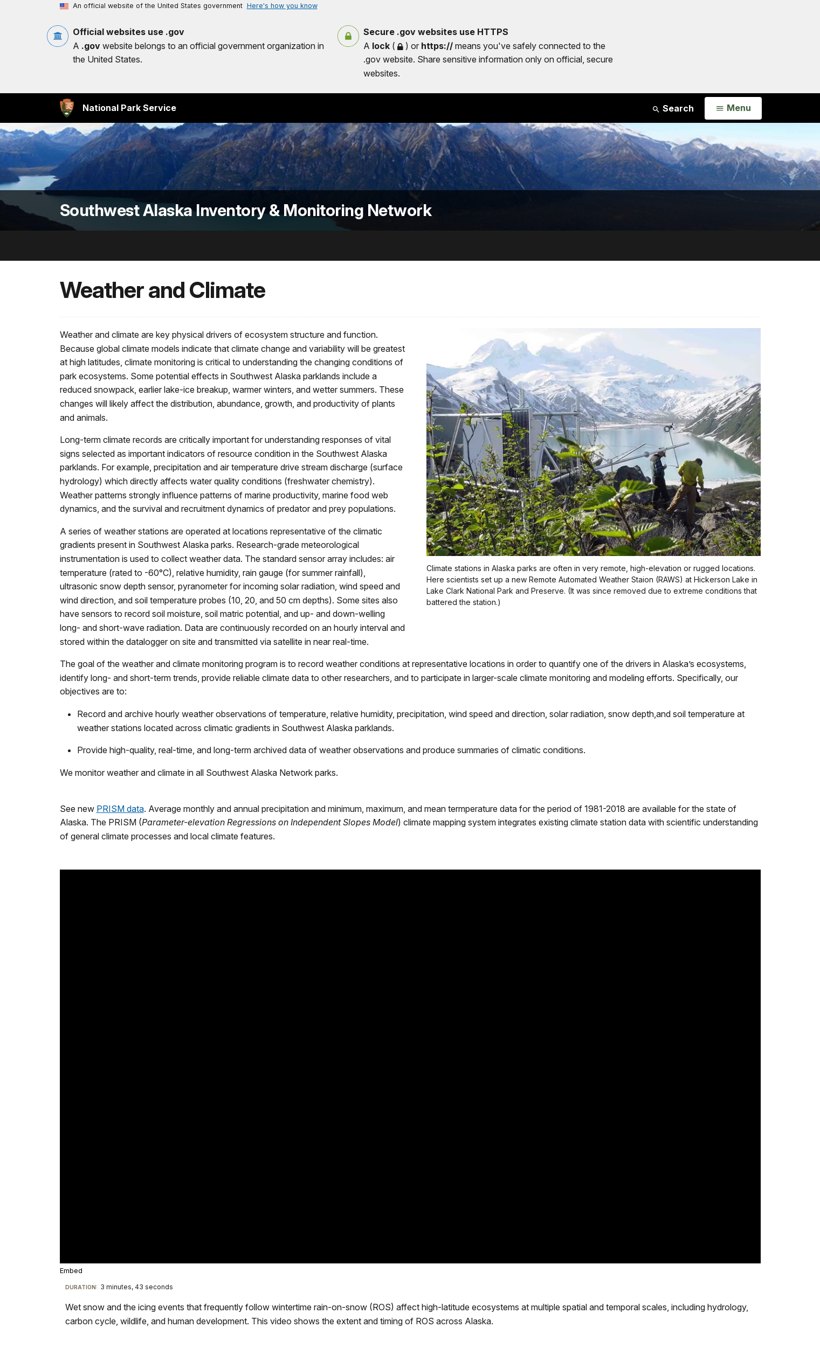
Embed (71, 1271)
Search (673, 108)
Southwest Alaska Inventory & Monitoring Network (246, 210)
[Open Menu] (733, 108)
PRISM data (120, 808)
